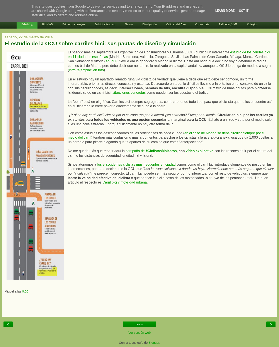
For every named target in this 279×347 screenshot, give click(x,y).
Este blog (26, 24)
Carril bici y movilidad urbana (124, 182)
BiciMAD (47, 24)
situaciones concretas (129, 92)
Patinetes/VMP (228, 24)
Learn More (225, 11)
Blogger (154, 342)
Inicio (139, 324)
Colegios (252, 24)
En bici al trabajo (105, 24)
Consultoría (202, 24)
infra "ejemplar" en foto (86, 70)
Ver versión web (139, 332)
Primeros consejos (73, 24)
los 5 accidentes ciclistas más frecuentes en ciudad (136, 164)
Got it (243, 11)
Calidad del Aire (176, 24)
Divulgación (149, 24)
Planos (129, 24)
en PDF (111, 61)
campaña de (151, 151)
